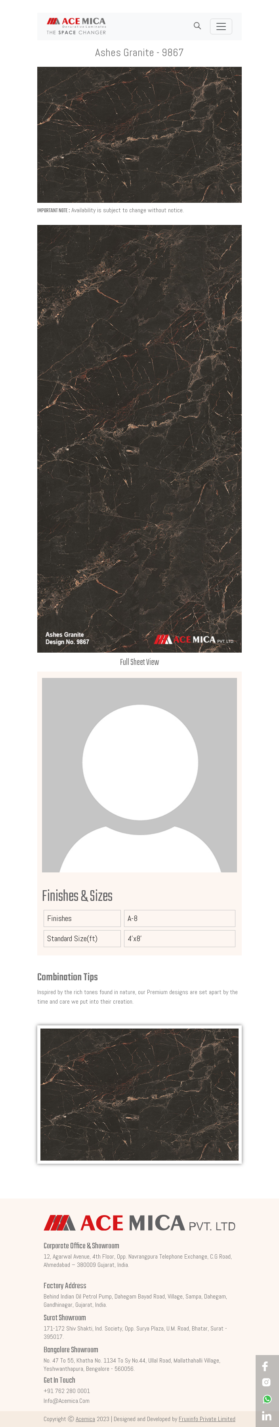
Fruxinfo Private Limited (207, 1419)
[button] (197, 26)
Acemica (85, 1419)
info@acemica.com (67, 1401)
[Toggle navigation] (221, 26)
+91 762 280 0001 (67, 1391)
